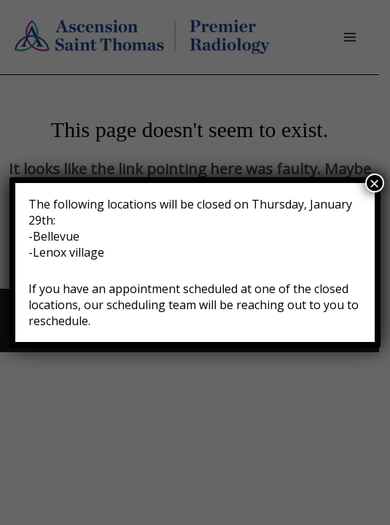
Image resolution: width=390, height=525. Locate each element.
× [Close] (375, 183)
